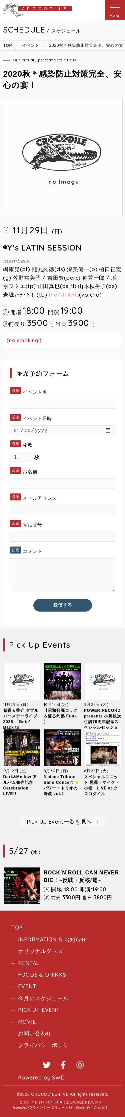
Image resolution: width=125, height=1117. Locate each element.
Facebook (63, 1065)
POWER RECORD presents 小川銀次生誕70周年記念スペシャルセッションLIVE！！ (102, 721)
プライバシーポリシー (46, 1045)
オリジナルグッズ (40, 951)
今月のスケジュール (43, 998)
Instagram (80, 1065)
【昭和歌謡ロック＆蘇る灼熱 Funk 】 (61, 716)
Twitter (47, 1065)
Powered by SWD (41, 1077)
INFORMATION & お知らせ (52, 939)
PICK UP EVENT (38, 1009)
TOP (16, 927)
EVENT (27, 986)
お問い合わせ (35, 1033)
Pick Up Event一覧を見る (59, 821)
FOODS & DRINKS (42, 974)
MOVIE (27, 1021)
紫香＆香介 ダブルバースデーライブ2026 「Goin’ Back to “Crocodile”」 (21, 721)
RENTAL (28, 963)
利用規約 (76, 1107)
